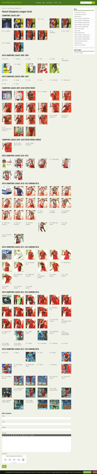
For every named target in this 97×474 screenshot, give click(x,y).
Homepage (38, 2)
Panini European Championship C (82, 36)
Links (60, 2)
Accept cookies (87, 472)
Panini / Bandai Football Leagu (81, 26)
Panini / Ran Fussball (79, 28)
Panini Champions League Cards (81, 34)
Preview (32, 435)
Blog (43, 2)
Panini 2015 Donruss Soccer (80, 41)
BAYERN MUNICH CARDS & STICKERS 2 (12, 3)
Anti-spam (4, 453)
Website (4, 427)
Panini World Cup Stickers (80, 14)
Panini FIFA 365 (78, 43)
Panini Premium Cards (79, 32)
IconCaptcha (14, 462)
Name (3, 416)
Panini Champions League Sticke (81, 22)
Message (4, 433)
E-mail (3, 421)
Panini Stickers (77, 16)
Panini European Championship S (82, 18)
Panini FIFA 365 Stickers (80, 45)
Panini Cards (77, 30)
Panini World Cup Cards (79, 12)
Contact (55, 2)
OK (93, 2)
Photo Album (49, 2)
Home (4, 8)
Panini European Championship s (82, 20)
